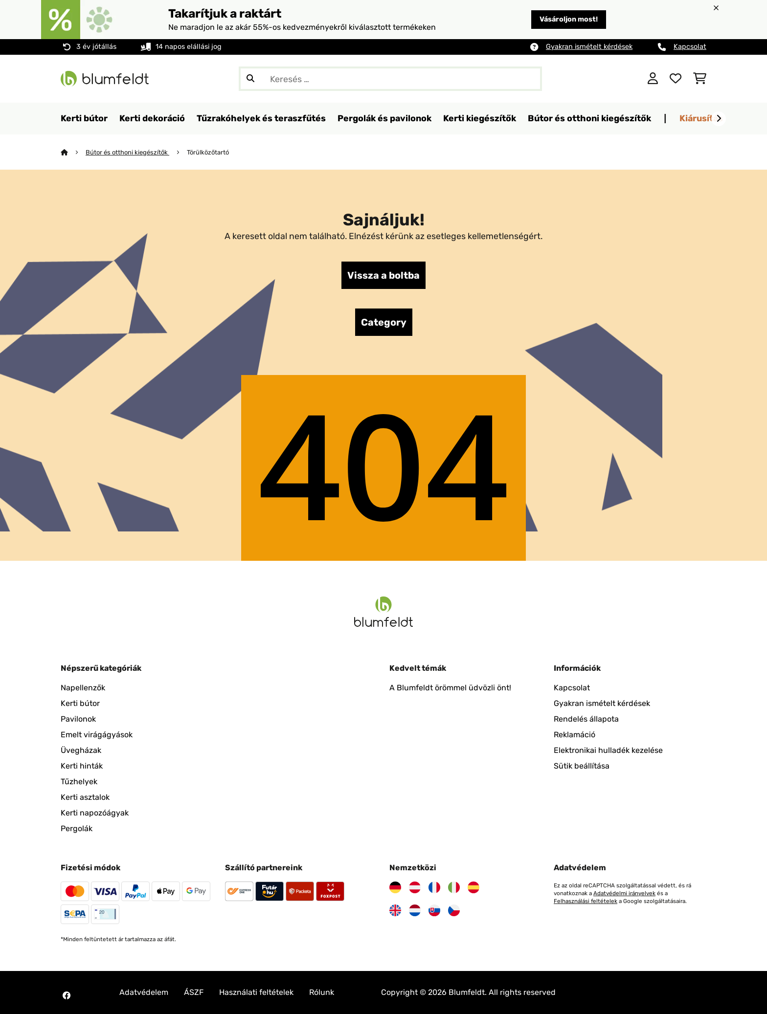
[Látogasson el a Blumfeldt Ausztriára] (415, 887)
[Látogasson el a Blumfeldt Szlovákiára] (434, 910)
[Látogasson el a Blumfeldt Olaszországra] (454, 887)
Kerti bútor (80, 703)
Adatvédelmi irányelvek (624, 893)
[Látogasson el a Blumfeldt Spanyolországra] (473, 887)
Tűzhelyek (79, 781)
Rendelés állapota (586, 719)
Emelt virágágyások (97, 734)
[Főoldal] (73, 152)
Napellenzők (83, 687)
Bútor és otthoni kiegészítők (127, 152)
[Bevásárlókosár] (699, 79)
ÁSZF (193, 992)
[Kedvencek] (675, 79)
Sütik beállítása (581, 766)
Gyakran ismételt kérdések (589, 47)
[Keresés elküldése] (250, 79)
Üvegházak (81, 750)
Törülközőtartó (208, 152)
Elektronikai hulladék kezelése (608, 750)
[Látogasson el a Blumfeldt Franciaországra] (434, 887)
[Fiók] (653, 79)
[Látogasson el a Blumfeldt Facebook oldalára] (66, 995)
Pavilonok (78, 719)
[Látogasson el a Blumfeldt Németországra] (395, 887)
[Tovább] (718, 118)
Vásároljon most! (569, 19)
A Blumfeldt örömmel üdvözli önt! (450, 687)
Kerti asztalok (85, 797)
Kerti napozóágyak (95, 812)
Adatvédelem (143, 992)
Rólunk (321, 992)
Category (383, 322)
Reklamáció (574, 734)
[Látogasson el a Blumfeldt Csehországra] (454, 910)
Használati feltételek (256, 992)
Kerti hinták (82, 766)
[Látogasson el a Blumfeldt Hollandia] (415, 910)
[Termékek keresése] (390, 78)
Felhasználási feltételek (585, 901)
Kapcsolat (690, 47)
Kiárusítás (701, 118)
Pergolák (76, 828)
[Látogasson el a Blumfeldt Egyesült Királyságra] (395, 910)
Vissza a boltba (383, 275)
